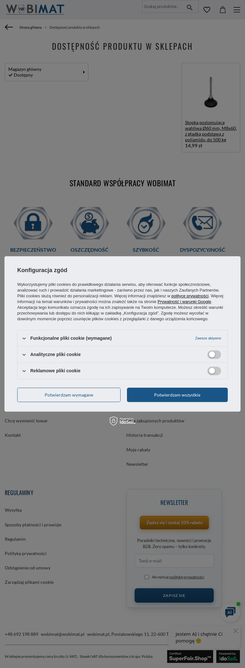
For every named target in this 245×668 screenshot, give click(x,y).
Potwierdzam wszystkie (177, 394)
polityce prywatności (189, 295)
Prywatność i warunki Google (184, 301)
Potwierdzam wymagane (69, 394)
